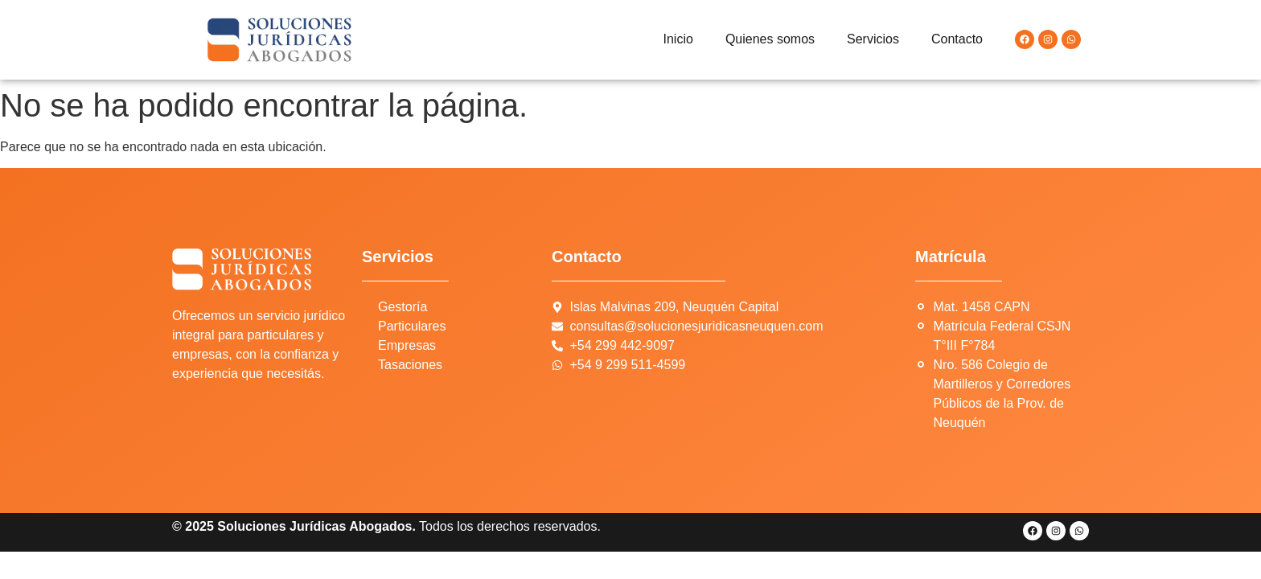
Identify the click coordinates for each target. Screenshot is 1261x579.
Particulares (412, 326)
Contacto (957, 39)
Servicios (873, 39)
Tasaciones (410, 365)
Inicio (678, 39)
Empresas (407, 345)
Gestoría (402, 307)
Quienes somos (770, 39)
